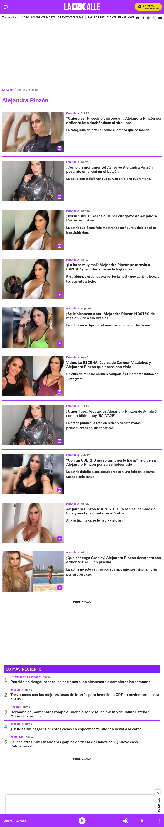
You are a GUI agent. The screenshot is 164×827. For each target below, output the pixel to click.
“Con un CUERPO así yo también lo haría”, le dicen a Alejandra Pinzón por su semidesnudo (111, 462)
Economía (16, 689)
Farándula (72, 113)
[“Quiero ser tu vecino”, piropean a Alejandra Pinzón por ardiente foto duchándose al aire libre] (33, 132)
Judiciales (17, 736)
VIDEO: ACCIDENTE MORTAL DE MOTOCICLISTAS (52, 17)
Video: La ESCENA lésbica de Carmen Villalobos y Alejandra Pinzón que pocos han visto (108, 364)
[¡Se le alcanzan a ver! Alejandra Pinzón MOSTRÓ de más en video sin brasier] (33, 327)
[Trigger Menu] (5, 7)
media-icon (82, 821)
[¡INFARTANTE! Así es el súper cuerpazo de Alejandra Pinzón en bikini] (33, 230)
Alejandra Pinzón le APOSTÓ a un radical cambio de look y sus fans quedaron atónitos (110, 511)
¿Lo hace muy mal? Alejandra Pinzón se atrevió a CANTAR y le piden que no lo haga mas (108, 266)
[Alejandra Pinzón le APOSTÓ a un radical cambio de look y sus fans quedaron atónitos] (33, 523)
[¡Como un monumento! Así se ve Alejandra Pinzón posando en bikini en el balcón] (33, 181)
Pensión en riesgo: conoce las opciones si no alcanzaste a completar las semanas (80, 681)
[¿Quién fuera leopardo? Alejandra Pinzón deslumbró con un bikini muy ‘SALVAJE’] (33, 425)
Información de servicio (25, 676)
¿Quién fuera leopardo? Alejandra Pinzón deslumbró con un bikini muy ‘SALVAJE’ (111, 413)
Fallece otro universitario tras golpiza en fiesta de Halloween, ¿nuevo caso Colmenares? (74, 743)
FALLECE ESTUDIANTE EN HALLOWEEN (113, 17)
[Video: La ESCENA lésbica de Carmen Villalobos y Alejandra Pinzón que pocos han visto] (33, 376)
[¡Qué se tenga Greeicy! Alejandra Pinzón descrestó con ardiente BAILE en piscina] (33, 571)
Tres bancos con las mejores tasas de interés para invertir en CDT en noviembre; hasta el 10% (84, 696)
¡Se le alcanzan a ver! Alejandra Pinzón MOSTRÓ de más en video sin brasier (110, 315)
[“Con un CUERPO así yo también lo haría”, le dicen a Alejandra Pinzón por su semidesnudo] (33, 474)
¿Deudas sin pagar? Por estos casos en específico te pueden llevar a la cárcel (76, 729)
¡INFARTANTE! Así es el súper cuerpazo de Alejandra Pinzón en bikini (111, 218)
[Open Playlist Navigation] (159, 821)
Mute (125, 820)
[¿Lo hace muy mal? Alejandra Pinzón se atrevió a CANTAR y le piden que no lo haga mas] (33, 279)
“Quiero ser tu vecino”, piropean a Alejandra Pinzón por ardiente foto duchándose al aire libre (114, 120)
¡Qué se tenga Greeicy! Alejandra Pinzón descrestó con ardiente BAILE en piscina (113, 559)
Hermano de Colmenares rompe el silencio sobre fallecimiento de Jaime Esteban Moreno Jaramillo (80, 713)
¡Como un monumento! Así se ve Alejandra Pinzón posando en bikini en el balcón (109, 169)
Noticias (15, 706)
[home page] (83, 7)
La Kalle (7, 89)
